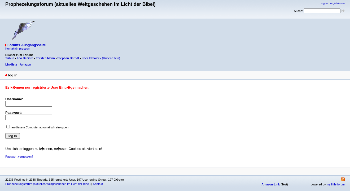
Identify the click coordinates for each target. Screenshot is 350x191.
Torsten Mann (45, 58)
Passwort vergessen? (19, 156)
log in (324, 3)
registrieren (337, 3)
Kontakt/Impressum (17, 48)
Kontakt (98, 183)
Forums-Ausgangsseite (26, 45)
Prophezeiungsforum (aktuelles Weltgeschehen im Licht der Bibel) (47, 183)
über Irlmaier (90, 58)
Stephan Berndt (68, 58)
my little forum (336, 184)
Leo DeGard (25, 58)
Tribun (9, 58)
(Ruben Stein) (111, 58)
